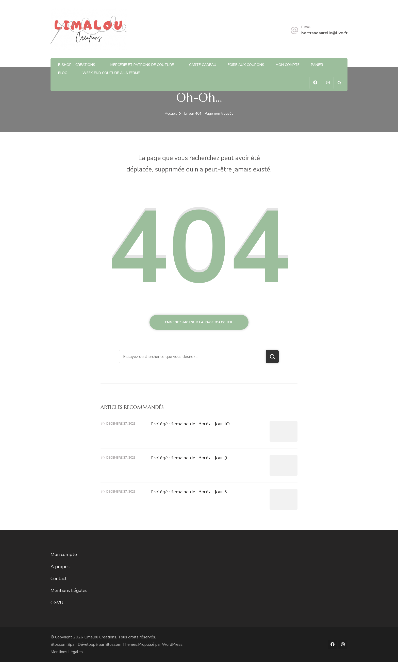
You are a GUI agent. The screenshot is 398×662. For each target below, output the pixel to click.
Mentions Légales (69, 590)
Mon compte (288, 64)
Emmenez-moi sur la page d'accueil (199, 322)
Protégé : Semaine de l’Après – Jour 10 (190, 424)
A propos (60, 567)
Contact (59, 579)
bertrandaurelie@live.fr (324, 33)
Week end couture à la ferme (111, 73)
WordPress (172, 644)
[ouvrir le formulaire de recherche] (339, 83)
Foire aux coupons (246, 64)
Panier (317, 64)
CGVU (57, 603)
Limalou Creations (100, 637)
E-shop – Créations (76, 64)
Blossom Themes (121, 644)
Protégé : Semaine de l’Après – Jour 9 (189, 458)
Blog (62, 73)
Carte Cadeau (202, 64)
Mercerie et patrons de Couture (142, 64)
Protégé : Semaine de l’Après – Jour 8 (189, 492)
